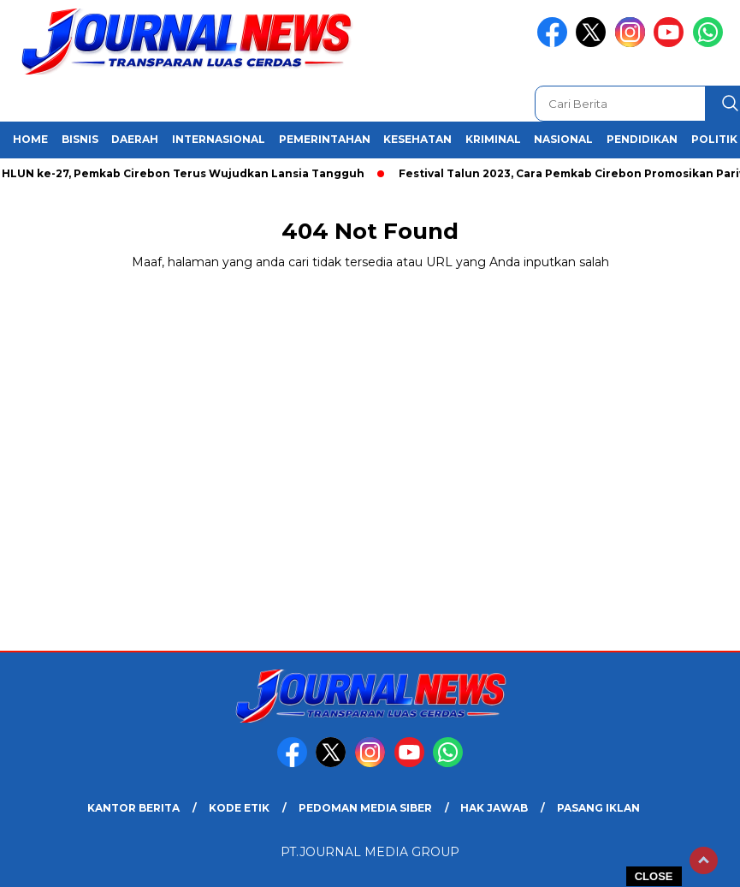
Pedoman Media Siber (365, 807)
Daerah (134, 139)
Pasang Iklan (598, 807)
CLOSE (654, 876)
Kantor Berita (133, 807)
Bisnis (80, 139)
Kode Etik (239, 807)
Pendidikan (642, 139)
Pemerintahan (324, 139)
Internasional (218, 139)
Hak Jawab (494, 807)
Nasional (563, 139)
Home (30, 139)
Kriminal (493, 139)
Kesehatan (417, 139)
